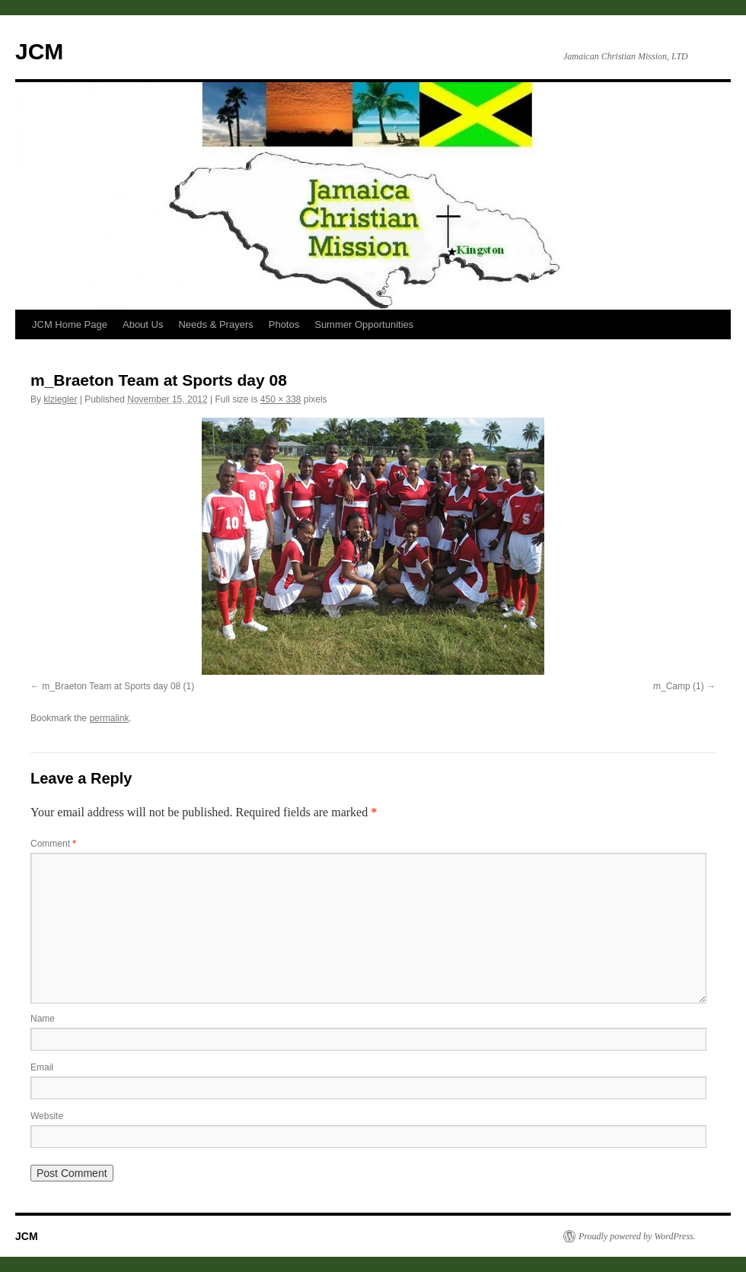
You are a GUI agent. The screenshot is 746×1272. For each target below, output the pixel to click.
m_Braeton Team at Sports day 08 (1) (118, 686)
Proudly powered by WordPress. (637, 1236)
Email (41, 1067)
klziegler (60, 399)
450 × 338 (280, 399)
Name (42, 1018)
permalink (109, 718)
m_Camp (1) (678, 686)
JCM (39, 51)
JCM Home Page (69, 324)
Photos (284, 324)
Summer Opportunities (363, 324)
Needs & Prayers (215, 324)
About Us (143, 324)
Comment (53, 843)
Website (46, 1116)
